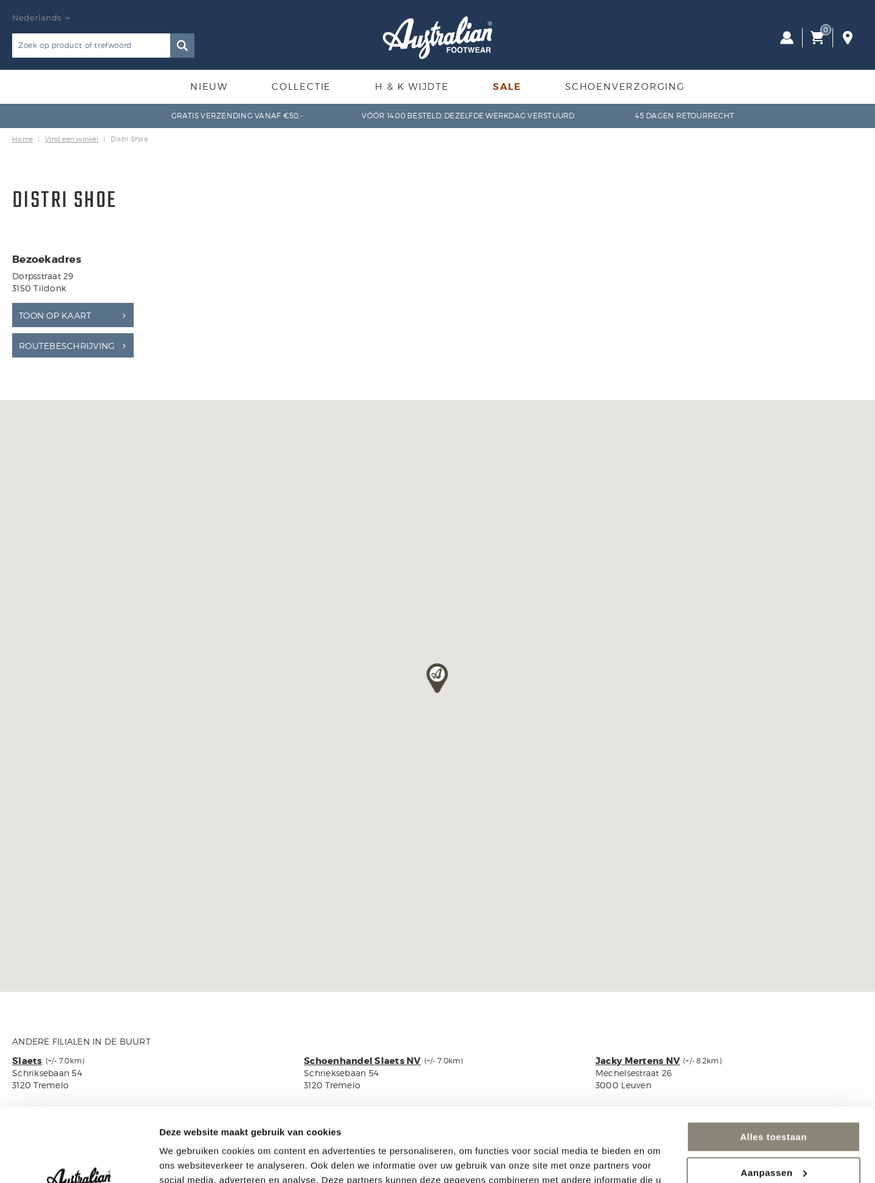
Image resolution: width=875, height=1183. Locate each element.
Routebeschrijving (67, 346)
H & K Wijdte (412, 86)
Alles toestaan (773, 1068)
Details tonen (188, 1159)
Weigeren (773, 1139)
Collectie (301, 86)
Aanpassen (774, 1103)
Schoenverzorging (625, 86)
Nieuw (209, 86)
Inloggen (787, 37)
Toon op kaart (55, 315)
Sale (507, 87)
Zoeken (182, 45)
